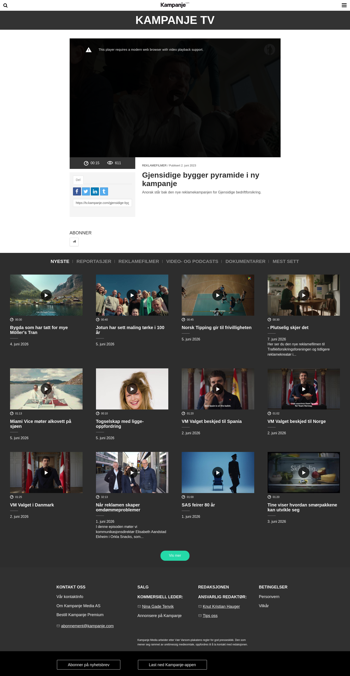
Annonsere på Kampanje (160, 615)
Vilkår (264, 606)
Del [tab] (78, 180)
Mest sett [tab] (286, 261)
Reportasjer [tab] (94, 261)
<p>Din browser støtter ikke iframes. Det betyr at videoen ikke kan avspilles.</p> (175, 97)
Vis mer (175, 555)
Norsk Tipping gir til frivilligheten (217, 327)
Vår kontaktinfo (69, 596)
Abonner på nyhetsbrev (88, 665)
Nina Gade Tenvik (158, 606)
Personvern (269, 596)
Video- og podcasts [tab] (192, 261)
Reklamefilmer (154, 165)
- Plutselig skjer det (288, 327)
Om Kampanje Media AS (78, 606)
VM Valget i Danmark (32, 504)
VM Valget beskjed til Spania (212, 421)
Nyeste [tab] (60, 261)
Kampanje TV (175, 20)
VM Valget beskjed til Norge (297, 421)
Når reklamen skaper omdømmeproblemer (118, 507)
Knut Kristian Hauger (221, 606)
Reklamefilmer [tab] (139, 261)
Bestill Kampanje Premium (80, 615)
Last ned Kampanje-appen (172, 665)
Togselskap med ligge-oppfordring (120, 424)
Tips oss (210, 615)
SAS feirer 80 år (198, 504)
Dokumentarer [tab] (245, 261)
